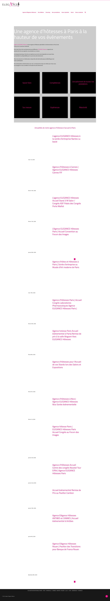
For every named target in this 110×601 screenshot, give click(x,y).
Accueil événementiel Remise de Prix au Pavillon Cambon (66, 491)
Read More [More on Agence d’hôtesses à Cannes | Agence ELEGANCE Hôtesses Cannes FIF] (79, 190)
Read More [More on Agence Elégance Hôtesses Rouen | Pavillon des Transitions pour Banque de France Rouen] (79, 575)
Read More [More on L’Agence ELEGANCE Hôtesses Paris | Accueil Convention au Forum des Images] (79, 252)
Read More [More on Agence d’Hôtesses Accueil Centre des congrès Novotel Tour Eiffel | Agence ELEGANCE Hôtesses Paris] (79, 483)
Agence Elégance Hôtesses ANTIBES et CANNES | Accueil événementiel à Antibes (65, 518)
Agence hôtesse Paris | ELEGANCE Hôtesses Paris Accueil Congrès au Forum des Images (65, 431)
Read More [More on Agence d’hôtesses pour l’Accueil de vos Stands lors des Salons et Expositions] (79, 391)
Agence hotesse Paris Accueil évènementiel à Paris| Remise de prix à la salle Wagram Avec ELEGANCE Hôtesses (66, 335)
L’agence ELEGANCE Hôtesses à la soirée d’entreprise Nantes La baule (66, 138)
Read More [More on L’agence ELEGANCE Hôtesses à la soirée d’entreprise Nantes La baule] (79, 159)
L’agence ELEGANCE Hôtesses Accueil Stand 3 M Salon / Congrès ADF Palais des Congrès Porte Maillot (66, 202)
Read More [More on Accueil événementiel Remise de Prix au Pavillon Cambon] (79, 508)
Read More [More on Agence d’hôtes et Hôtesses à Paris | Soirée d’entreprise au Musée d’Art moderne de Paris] (79, 292)
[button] (85, 12)
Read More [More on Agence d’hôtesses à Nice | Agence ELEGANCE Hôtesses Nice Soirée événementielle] (79, 419)
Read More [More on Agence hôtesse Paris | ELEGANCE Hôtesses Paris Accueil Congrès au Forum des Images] (79, 457)
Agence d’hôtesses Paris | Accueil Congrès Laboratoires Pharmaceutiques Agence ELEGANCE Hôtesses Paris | (67, 304)
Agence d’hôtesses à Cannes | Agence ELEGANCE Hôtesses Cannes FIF (65, 169)
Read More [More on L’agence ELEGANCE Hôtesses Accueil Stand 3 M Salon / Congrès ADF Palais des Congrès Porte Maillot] (79, 221)
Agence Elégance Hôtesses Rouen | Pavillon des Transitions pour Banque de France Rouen (66, 546)
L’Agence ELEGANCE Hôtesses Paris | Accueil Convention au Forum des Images (65, 231)
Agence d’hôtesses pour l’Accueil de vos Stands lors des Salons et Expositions (66, 364)
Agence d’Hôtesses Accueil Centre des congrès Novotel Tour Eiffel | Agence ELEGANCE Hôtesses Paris (66, 469)
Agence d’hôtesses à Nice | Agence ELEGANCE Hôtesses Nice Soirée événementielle (65, 401)
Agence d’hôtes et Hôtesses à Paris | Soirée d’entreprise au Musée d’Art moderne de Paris (65, 264)
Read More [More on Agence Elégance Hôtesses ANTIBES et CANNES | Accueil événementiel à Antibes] (79, 536)
